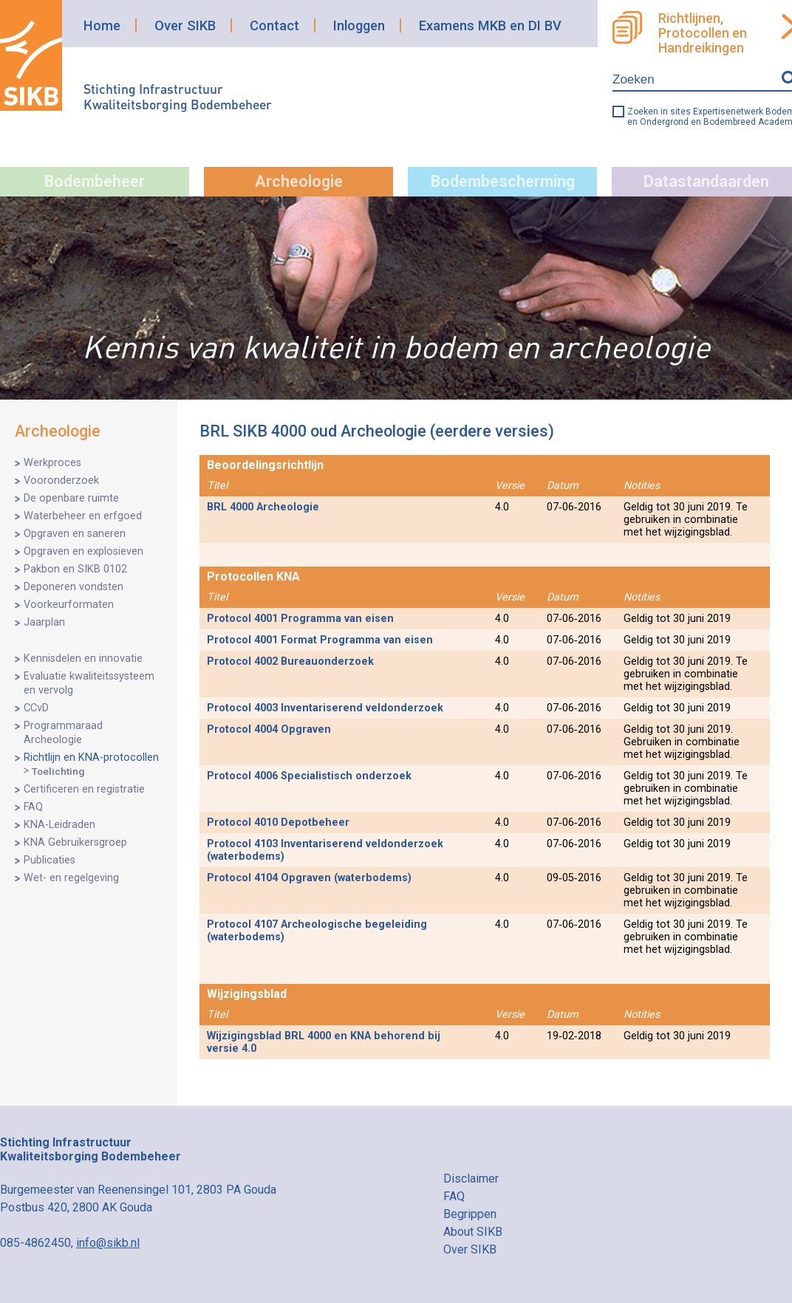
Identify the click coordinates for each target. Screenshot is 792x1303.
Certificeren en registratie (84, 789)
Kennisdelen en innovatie (83, 658)
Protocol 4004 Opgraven (269, 729)
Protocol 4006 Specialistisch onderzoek (309, 776)
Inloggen (359, 25)
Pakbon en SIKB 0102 (75, 569)
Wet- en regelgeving (71, 878)
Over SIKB (185, 25)
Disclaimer (471, 1179)
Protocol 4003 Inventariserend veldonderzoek (325, 708)
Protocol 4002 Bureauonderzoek (290, 661)
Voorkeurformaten (69, 604)
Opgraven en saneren (75, 533)
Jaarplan (44, 622)
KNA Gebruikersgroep (75, 842)
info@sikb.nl (108, 1243)
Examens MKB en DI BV (490, 25)
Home (101, 25)
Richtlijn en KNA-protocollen (91, 757)
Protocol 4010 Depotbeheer (278, 822)
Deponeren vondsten (73, 587)
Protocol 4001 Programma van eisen (300, 618)
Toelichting (58, 771)
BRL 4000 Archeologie (263, 507)
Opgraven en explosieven (83, 551)
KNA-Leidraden (59, 824)
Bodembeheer (94, 181)
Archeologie (299, 181)
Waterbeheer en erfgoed (83, 516)
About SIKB (472, 1232)
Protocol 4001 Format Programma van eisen (320, 640)
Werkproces (52, 462)
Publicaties (49, 860)
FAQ (33, 807)
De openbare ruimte (71, 498)
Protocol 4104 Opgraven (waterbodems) (309, 878)
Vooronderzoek (61, 480)
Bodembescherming (503, 181)
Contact (274, 25)
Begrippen (469, 1214)
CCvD (36, 708)
